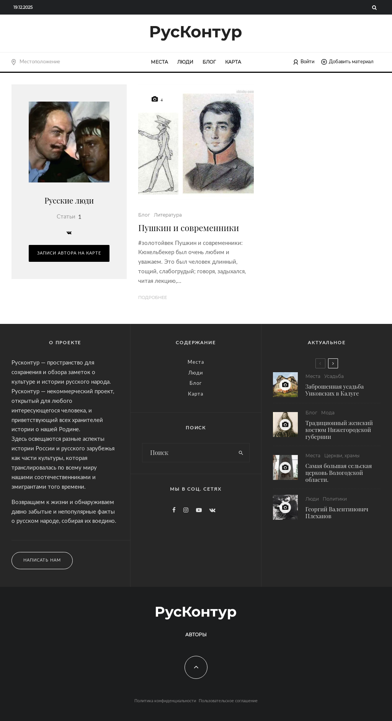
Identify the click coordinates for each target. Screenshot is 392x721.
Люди (185, 62)
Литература (168, 215)
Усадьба (334, 376)
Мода (328, 413)
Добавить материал (347, 62)
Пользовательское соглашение (228, 701)
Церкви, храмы (341, 456)
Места (159, 62)
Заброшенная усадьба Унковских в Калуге (334, 390)
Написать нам (42, 560)
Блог (209, 62)
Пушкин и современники (188, 228)
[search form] (187, 452)
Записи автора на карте (69, 253)
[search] (241, 452)
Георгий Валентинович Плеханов (336, 514)
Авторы (196, 634)
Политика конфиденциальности (165, 701)
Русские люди (69, 200)
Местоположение (40, 61)
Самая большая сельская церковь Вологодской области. (338, 473)
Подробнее (152, 297)
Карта (233, 62)
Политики (335, 501)
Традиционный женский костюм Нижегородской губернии (339, 429)
